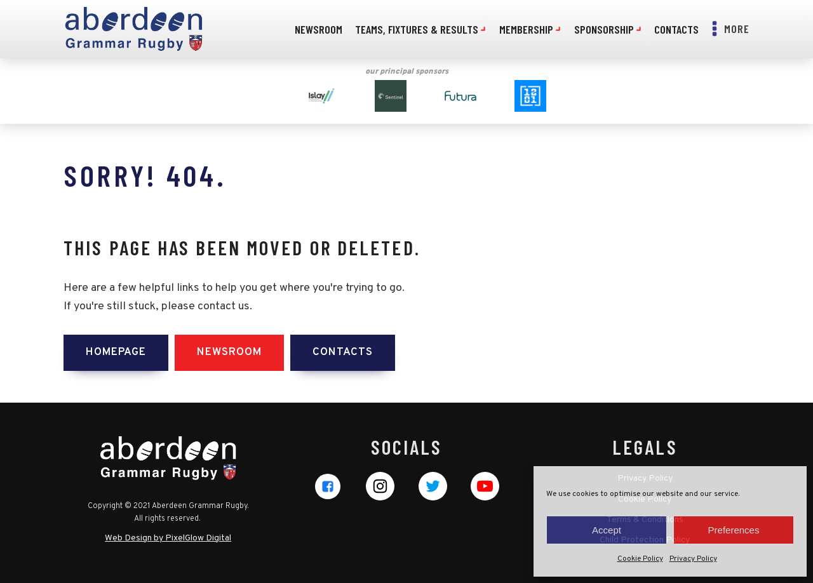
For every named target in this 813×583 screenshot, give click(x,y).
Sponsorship (608, 29)
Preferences (734, 530)
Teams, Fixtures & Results (421, 29)
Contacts (676, 29)
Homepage (116, 352)
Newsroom (318, 29)
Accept (606, 530)
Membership (530, 29)
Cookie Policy (640, 559)
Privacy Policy (693, 559)
